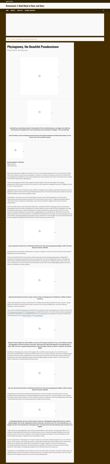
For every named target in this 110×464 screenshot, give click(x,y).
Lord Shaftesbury (38, 315)
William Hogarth (27, 315)
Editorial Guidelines (30, 10)
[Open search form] (103, 10)
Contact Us (20, 10)
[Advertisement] (49, 24)
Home (7, 10)
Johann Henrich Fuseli (16, 312)
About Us (13, 10)
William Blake (30, 312)
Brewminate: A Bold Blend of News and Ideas (25, 5)
